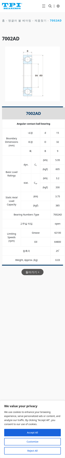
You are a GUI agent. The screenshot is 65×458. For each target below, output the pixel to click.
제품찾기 (41, 20)
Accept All (32, 432)
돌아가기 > (32, 272)
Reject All (32, 450)
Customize (32, 441)
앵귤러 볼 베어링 (19, 20)
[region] (32, 429)
